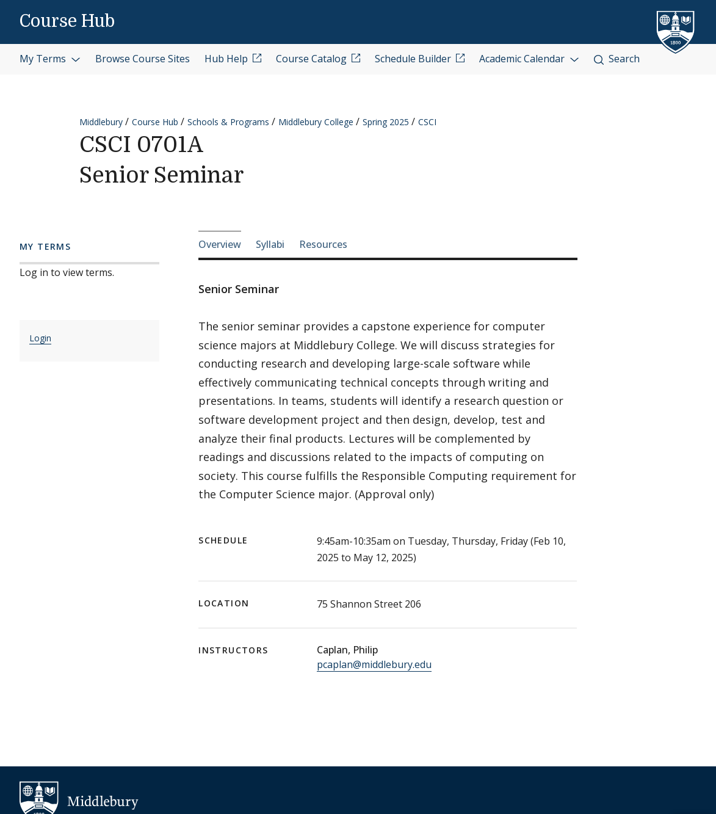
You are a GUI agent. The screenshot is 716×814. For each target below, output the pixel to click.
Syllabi (270, 244)
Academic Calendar (529, 58)
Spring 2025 (386, 122)
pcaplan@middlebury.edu (374, 664)
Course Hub (67, 21)
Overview (219, 244)
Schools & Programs (228, 122)
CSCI (427, 122)
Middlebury (101, 122)
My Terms (50, 58)
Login (40, 338)
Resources (323, 244)
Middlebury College (315, 122)
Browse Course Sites (142, 58)
